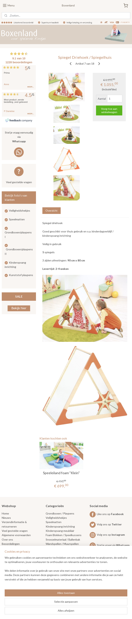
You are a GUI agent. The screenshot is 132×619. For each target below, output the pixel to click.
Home (5, 513)
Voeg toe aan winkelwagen (109, 110)
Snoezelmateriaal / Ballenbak (63, 539)
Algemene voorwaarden (16, 535)
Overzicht (51, 210)
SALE (19, 296)
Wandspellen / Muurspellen (62, 543)
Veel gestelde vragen (19, 182)
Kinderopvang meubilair (60, 530)
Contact (7, 548)
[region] (40, 595)
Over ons (7, 539)
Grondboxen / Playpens (60, 513)
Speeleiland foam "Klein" (61, 473)
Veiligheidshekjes (19, 210)
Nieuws (6, 517)
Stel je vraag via (109, 545)
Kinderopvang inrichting (60, 526)
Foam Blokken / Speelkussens (63, 535)
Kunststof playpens (21, 275)
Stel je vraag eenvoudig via (19, 137)
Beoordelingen (11, 543)
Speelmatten (17, 219)
